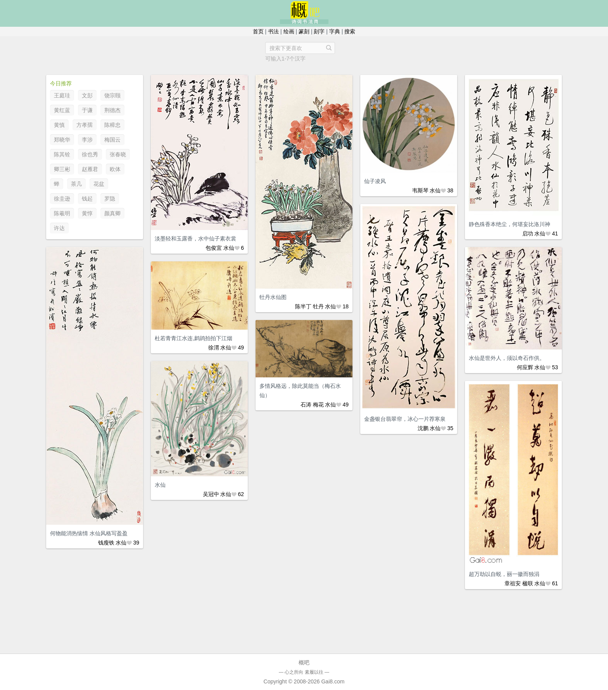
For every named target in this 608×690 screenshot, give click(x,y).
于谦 (87, 110)
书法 (273, 31)
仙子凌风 (375, 181)
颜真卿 (112, 213)
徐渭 (213, 347)
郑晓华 (62, 140)
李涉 (87, 140)
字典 (334, 31)
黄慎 (59, 125)
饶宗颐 (112, 95)
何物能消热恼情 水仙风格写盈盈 (89, 533)
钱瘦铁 (106, 543)
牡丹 (318, 306)
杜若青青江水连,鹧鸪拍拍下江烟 (193, 338)
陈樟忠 (112, 125)
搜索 (349, 31)
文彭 (87, 95)
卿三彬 (62, 169)
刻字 (319, 31)
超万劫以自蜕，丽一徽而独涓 (504, 574)
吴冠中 (211, 494)
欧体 (115, 169)
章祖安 (512, 583)
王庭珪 (62, 95)
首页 (258, 31)
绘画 (288, 31)
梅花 (318, 404)
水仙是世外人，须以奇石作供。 (507, 358)
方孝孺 (84, 125)
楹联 (527, 583)
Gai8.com (332, 681)
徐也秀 (90, 154)
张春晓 (118, 154)
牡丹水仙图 (273, 297)
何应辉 (525, 367)
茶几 (76, 184)
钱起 (87, 198)
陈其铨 (62, 154)
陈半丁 (303, 306)
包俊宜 (214, 248)
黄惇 (87, 213)
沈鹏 (423, 428)
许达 (59, 228)
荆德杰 (112, 110)
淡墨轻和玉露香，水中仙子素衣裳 (195, 238)
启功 (527, 233)
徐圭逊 (62, 198)
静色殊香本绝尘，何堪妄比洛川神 (509, 224)
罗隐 (109, 198)
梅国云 (112, 140)
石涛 (306, 404)
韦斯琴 (420, 190)
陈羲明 (62, 213)
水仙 (228, 248)
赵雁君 (90, 169)
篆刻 (304, 31)
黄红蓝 (62, 110)
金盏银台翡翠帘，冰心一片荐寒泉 (405, 419)
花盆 (98, 184)
